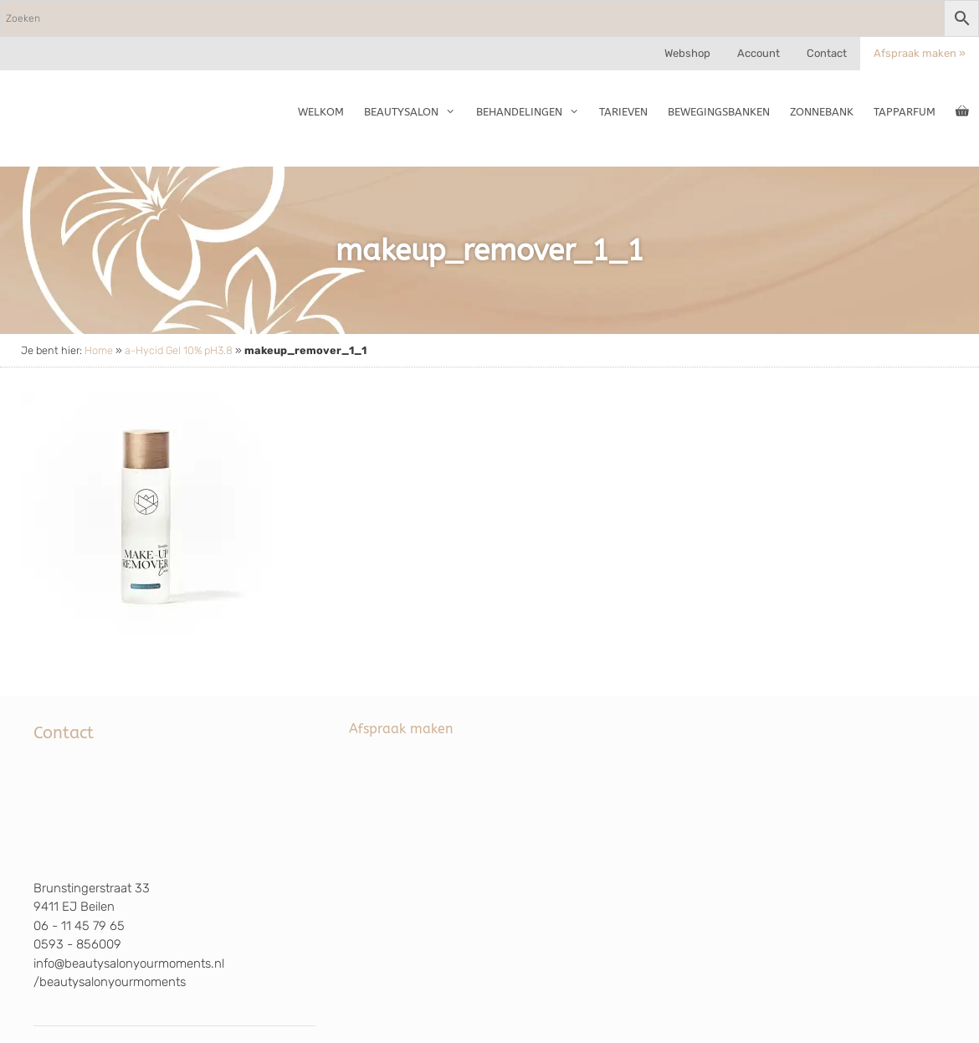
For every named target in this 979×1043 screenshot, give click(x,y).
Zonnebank (821, 111)
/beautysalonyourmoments (109, 981)
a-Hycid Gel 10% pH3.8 (179, 350)
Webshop (687, 53)
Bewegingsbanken (719, 111)
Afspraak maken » (920, 53)
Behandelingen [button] (532, 112)
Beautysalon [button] (414, 112)
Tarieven (623, 111)
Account (758, 53)
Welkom (321, 111)
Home (99, 350)
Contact (827, 53)
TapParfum (904, 111)
